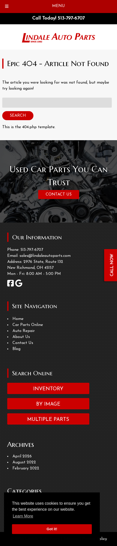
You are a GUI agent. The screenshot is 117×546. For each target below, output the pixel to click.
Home (17, 319)
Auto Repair (23, 331)
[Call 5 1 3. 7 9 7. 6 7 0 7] (71, 18)
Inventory (48, 389)
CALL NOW (112, 265)
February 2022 (25, 468)
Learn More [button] (23, 516)
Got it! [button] (52, 529)
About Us (21, 337)
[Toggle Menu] (6, 6)
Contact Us (22, 343)
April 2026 (22, 456)
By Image (48, 404)
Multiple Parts (48, 419)
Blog (16, 349)
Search (18, 116)
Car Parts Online (27, 325)
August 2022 (24, 462)
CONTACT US (59, 195)
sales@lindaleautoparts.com (45, 256)
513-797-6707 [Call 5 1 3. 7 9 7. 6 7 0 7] (31, 250)
